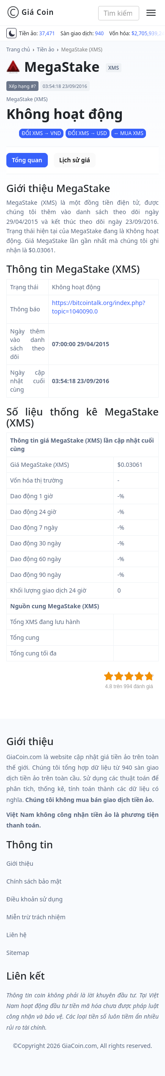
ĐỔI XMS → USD (87, 133)
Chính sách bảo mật (33, 881)
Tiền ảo (45, 49)
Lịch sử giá (74, 160)
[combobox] (118, 13)
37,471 (47, 33)
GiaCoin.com (79, 1046)
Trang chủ (18, 49)
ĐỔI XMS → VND (41, 133)
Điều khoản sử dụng (34, 899)
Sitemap (17, 953)
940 (99, 33)
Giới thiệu (19, 863)
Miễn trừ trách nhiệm (36, 917)
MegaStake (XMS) (81, 49)
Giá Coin (30, 12)
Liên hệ (16, 935)
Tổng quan (27, 160)
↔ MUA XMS (128, 133)
